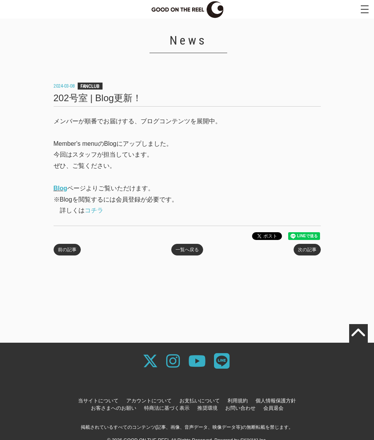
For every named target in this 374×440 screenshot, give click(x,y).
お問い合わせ (240, 408)
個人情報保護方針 (276, 401)
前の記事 (67, 249)
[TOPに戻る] (358, 333)
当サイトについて (98, 401)
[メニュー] (364, 9)
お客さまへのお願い (113, 408)
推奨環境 (207, 408)
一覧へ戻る (187, 249)
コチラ (94, 210)
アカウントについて (149, 401)
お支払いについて (199, 401)
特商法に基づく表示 (167, 408)
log (62, 188)
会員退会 (273, 408)
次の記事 (307, 249)
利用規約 (238, 401)
